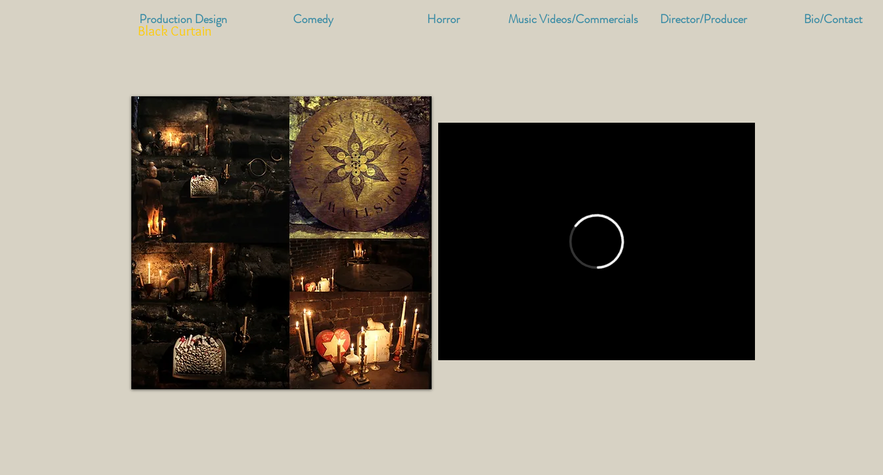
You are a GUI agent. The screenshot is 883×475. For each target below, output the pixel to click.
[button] (573, 19)
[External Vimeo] (596, 241)
